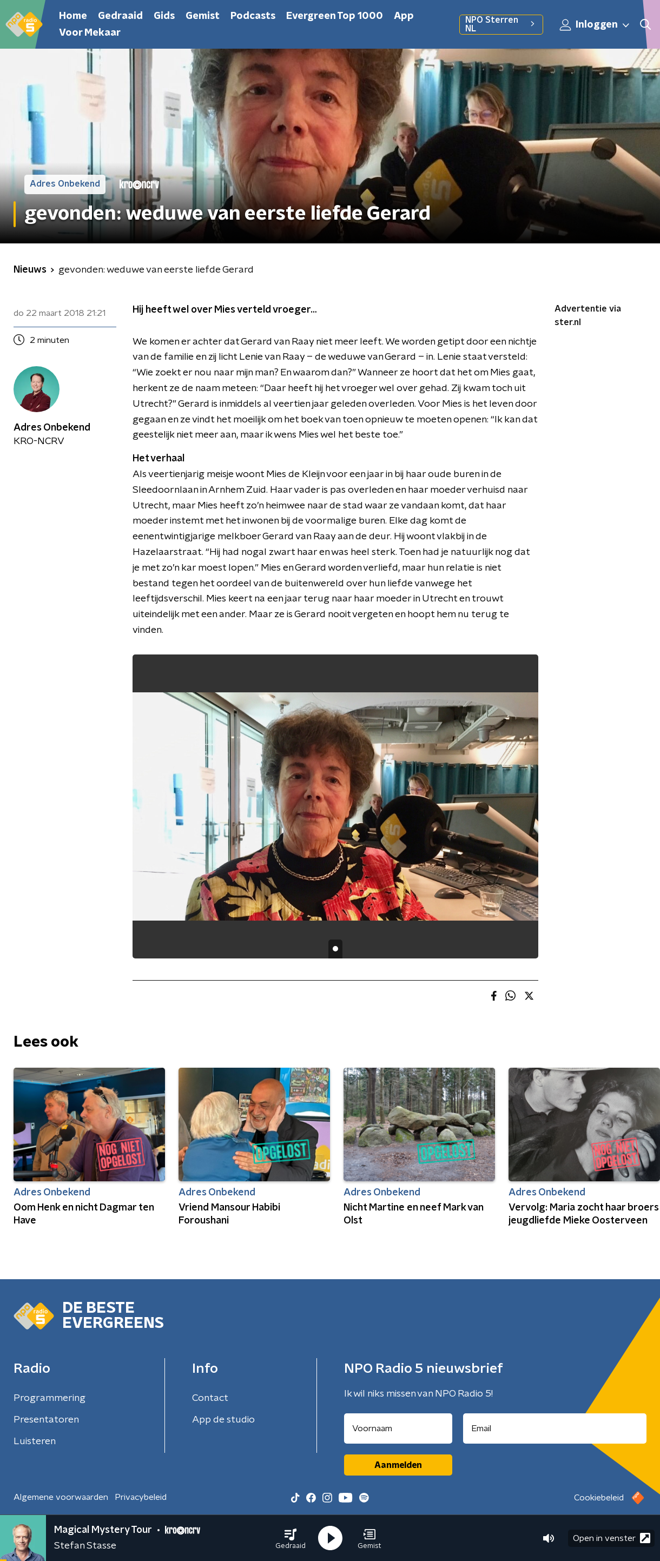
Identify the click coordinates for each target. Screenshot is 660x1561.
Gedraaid (120, 16)
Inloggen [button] (595, 25)
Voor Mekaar (90, 33)
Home (73, 16)
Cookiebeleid (599, 1497)
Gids (164, 16)
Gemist (203, 16)
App (404, 16)
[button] (290, 1538)
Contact (210, 1398)
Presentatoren (46, 1420)
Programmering (49, 1398)
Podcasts (252, 16)
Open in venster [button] (611, 1538)
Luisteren (35, 1441)
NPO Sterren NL (501, 24)
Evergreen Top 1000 (334, 16)
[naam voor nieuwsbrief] (398, 1428)
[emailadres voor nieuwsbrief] (555, 1428)
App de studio (223, 1420)
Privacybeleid (141, 1497)
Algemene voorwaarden (61, 1497)
